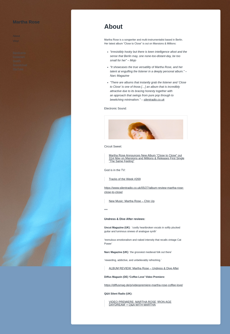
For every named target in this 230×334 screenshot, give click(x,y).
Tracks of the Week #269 (125, 179)
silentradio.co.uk (154, 99)
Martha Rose (26, 21)
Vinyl (16, 40)
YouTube (18, 69)
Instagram (19, 56)
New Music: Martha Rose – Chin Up (132, 201)
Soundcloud (20, 64)
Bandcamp (19, 52)
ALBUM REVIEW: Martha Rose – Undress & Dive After (144, 268)
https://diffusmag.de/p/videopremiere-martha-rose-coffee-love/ (143, 285)
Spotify (17, 60)
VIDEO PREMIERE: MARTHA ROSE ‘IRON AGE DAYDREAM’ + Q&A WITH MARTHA (140, 303)
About (16, 36)
